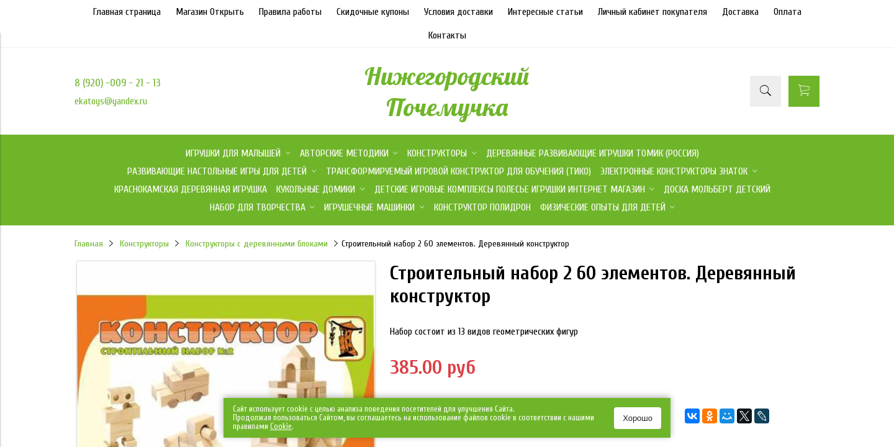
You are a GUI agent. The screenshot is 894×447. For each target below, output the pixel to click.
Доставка (740, 11)
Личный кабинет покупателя (652, 11)
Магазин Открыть (210, 11)
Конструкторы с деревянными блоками (257, 243)
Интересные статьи (545, 11)
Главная (88, 243)
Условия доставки (458, 11)
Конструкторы (144, 243)
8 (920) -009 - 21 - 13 (117, 82)
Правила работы (290, 11)
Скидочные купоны (372, 11)
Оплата (787, 11)
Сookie (281, 426)
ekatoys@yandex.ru (110, 101)
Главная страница (127, 11)
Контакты (447, 35)
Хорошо (637, 418)
